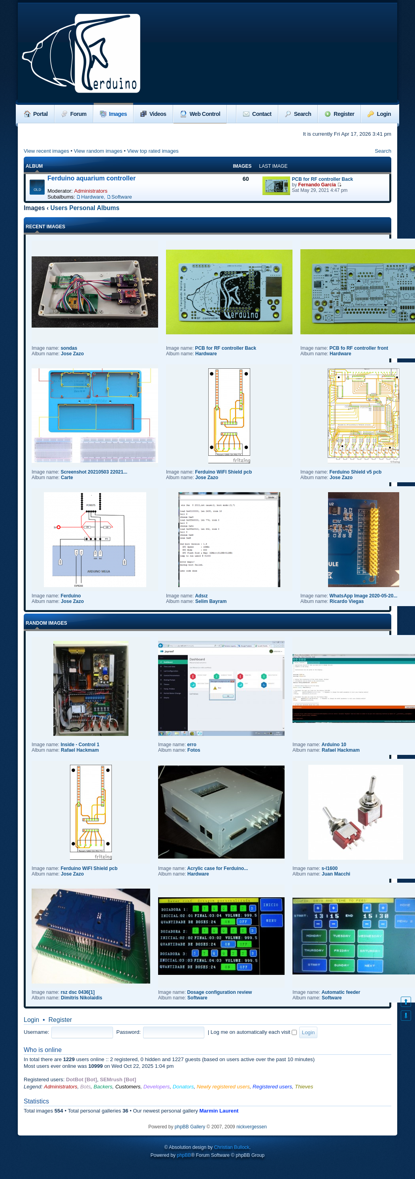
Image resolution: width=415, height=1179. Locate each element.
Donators (183, 1087)
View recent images (46, 151)
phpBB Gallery (190, 1127)
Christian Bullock (231, 1147)
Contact (257, 114)
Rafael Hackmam (80, 750)
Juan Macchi (336, 874)
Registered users (272, 1087)
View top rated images (153, 151)
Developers (156, 1087)
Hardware (92, 197)
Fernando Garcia (317, 185)
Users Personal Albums (85, 208)
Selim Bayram (210, 601)
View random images (98, 151)
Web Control (200, 114)
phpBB (184, 1155)
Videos (153, 114)
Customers (128, 1087)
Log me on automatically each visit (254, 1032)
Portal (36, 114)
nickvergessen (251, 1127)
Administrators (90, 191)
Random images (46, 623)
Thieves (304, 1087)
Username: (36, 1032)
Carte (67, 477)
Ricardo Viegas (347, 601)
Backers (103, 1087)
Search (298, 114)
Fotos (193, 750)
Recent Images (45, 226)
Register (339, 114)
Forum (74, 114)
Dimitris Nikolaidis (81, 998)
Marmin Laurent (218, 1111)
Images (113, 114)
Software (121, 197)
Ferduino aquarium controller (91, 178)
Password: (128, 1032)
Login (379, 114)
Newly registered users (223, 1087)
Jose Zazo (72, 353)
